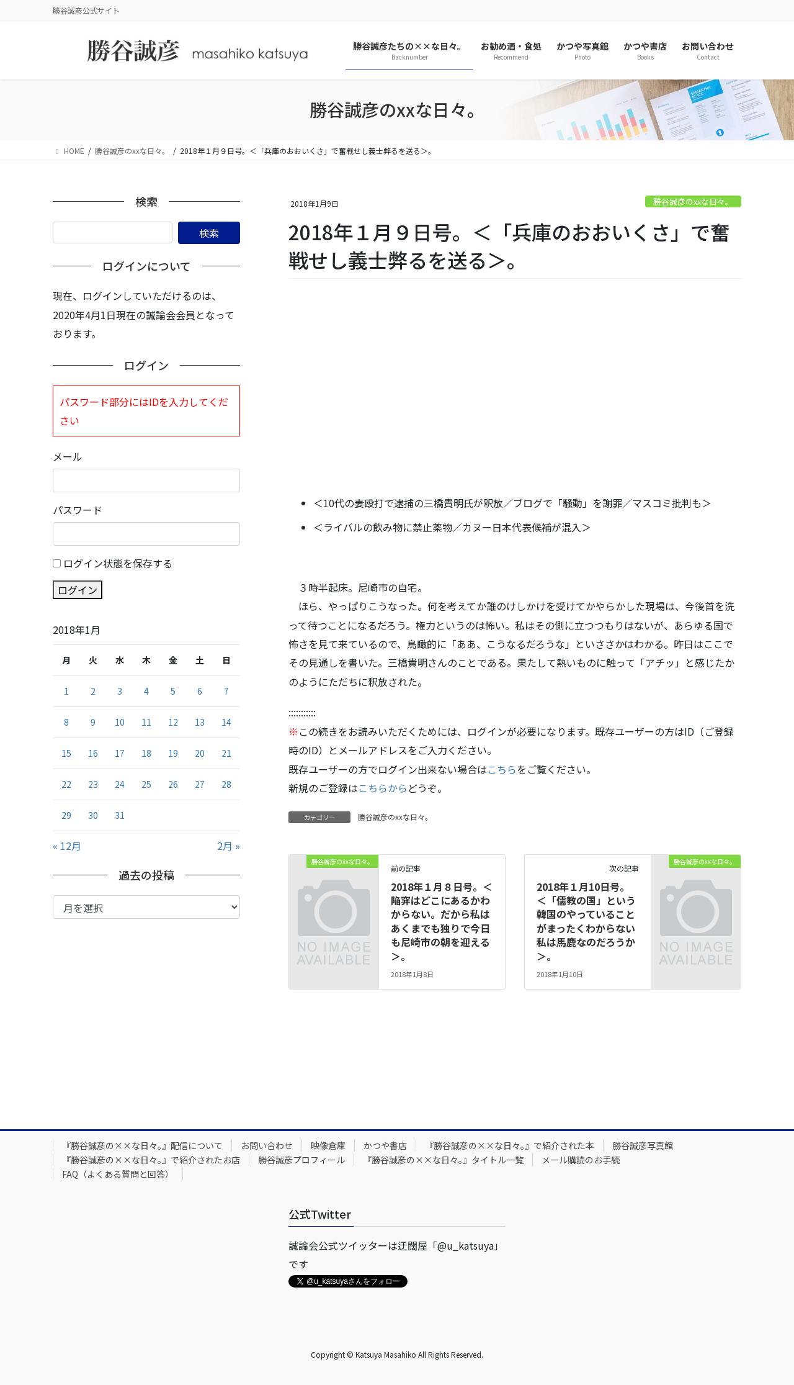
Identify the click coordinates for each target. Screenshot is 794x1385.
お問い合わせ (267, 1145)
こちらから (383, 787)
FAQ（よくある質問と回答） (118, 1174)
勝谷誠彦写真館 (642, 1145)
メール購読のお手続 (581, 1159)
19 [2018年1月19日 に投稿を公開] (173, 753)
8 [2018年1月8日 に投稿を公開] (66, 722)
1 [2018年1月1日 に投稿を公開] (66, 691)
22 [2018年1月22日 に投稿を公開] (66, 784)
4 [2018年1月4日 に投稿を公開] (146, 691)
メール (68, 456)
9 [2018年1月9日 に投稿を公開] (93, 722)
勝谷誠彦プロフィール (301, 1159)
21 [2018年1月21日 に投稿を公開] (226, 753)
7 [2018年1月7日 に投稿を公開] (226, 691)
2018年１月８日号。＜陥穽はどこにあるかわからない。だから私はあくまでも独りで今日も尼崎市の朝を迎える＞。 (442, 921)
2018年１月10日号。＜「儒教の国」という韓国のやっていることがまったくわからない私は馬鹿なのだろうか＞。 (586, 921)
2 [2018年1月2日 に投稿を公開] (93, 691)
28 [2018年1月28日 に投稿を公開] (226, 784)
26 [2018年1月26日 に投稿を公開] (173, 784)
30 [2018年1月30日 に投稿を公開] (93, 815)
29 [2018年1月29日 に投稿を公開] (66, 815)
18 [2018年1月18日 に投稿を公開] (146, 753)
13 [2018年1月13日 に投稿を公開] (200, 722)
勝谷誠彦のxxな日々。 (693, 201)
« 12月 (67, 845)
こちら (502, 769)
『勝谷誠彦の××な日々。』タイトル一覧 (443, 1159)
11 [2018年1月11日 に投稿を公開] (146, 722)
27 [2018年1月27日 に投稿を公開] (200, 784)
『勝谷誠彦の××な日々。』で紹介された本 (509, 1145)
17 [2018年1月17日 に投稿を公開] (120, 753)
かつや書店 (385, 1145)
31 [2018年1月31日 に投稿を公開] (120, 815)
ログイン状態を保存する (117, 563)
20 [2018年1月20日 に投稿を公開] (200, 753)
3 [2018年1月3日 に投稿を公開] (119, 691)
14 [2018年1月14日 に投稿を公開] (226, 722)
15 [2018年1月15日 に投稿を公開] (66, 753)
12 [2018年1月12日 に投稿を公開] (173, 722)
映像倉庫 (328, 1145)
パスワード (77, 509)
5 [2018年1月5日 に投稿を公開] (173, 691)
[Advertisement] (514, 388)
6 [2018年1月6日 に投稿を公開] (199, 691)
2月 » (228, 845)
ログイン (77, 589)
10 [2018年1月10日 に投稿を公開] (120, 722)
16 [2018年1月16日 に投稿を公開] (93, 753)
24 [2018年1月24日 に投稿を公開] (120, 784)
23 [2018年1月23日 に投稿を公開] (93, 784)
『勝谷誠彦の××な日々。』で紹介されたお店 (151, 1159)
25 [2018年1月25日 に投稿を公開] (146, 784)
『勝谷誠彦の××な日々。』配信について (142, 1145)
